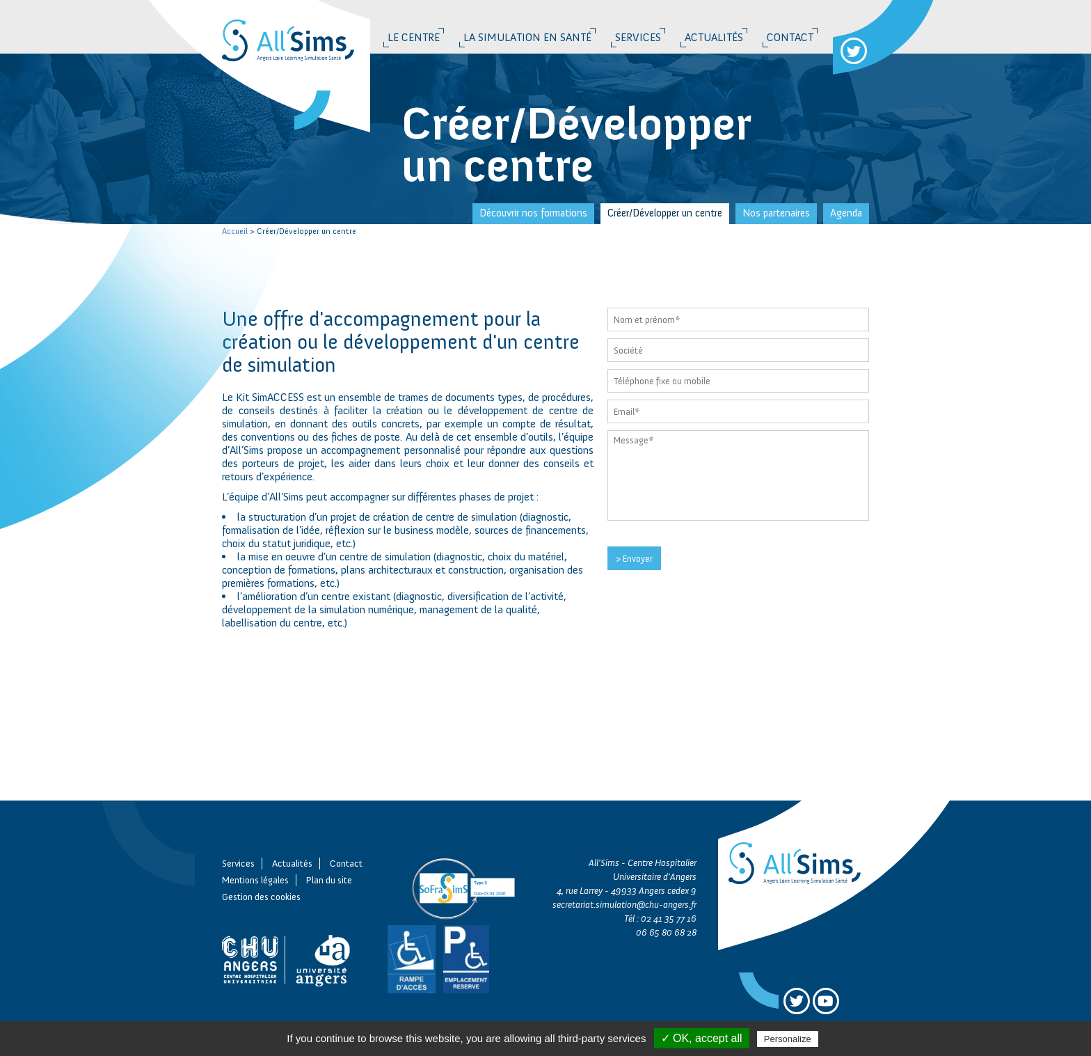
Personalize (787, 1039)
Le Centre (414, 37)
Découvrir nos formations (533, 213)
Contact (790, 37)
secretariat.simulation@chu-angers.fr (624, 905)
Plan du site (329, 880)
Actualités (714, 37)
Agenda (846, 213)
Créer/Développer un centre (664, 213)
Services (638, 37)
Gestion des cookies (261, 897)
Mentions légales (255, 880)
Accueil (235, 231)
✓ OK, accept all (701, 1038)
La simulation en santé (527, 37)
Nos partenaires (776, 213)
